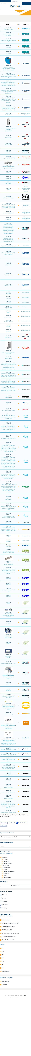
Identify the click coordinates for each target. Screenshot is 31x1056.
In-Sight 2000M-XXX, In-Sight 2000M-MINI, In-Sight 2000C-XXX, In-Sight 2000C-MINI (8, 767)
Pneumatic (6, 861)
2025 (3, 951)
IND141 (8, 603)
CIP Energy (4, 894)
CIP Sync (4, 898)
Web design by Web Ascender (15, 997)
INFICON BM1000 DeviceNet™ (8, 749)
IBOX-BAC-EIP (8, 337)
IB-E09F (8, 326)
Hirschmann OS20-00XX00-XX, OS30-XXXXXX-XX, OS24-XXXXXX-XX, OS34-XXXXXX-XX (8, 84)
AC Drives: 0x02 (5, 920)
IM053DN (8, 546)
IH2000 (8, 536)
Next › (1, 825)
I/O (8, 562)
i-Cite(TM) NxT (8, 397)
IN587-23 (8, 596)
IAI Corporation (25, 292)
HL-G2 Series (8, 114)
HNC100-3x (8, 151)
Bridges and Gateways (9, 871)
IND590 (8, 643)
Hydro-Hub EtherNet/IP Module (8, 245)
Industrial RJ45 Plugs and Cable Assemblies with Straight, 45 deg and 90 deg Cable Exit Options (8, 743)
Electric (6, 859)
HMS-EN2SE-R (8, 144)
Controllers (5, 166)
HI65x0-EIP (8, 47)
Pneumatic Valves (8, 863)
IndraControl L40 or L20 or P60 (8, 663)
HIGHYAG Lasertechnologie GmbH (26, 212)
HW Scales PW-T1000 (8, 198)
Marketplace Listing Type (6, 977)
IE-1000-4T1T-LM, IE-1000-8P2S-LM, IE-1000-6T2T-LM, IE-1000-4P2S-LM (8, 417)
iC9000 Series (8, 358)
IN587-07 (8, 578)
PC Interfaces (7, 877)
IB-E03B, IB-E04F (8, 317)
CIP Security (5, 904)
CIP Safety (4, 908)
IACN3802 (8, 298)
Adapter (6, 869)
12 (18, 822)
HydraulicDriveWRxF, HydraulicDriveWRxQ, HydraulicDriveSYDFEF (8, 240)
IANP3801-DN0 (8, 307)
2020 (3, 968)
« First (2, 822)
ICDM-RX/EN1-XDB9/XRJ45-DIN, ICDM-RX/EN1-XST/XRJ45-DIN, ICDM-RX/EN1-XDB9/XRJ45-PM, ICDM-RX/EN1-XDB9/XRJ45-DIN (8, 366)
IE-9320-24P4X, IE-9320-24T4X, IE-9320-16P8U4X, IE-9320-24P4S (8, 508)
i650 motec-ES (8, 265)
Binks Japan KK (25, 536)
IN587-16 (8, 584)
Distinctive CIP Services (6, 891)
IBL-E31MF (8, 331)
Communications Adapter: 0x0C (9, 936)
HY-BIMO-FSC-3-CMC (8, 213)
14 (22, 822)
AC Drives (12, 352)
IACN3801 (8, 293)
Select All (2, 853)
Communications (5, 128)
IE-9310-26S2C (8, 499)
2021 (3, 964)
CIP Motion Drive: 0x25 (7, 929)
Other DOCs (4, 984)
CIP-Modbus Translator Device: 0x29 (10, 923)
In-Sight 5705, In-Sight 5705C (8, 792)
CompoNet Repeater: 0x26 (8, 939)
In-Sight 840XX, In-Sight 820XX (8, 812)
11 (16, 822)
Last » (5, 825)
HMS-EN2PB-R (8, 137)
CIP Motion (4, 901)
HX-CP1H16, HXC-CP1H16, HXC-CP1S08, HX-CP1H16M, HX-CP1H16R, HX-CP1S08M (8, 206)
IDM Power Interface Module (8, 410)
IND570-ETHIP (8, 637)
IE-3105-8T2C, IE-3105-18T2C (8, 438)
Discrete (11, 67)
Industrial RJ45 (8, 728)
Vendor (25, 24)
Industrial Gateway (8, 714)
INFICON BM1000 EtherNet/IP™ (8, 754)
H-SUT (8, 189)
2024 (3, 954)
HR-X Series (8, 183)
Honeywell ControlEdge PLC (8, 158)
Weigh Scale (8, 613)
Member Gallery (5, 981)
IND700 (8, 657)
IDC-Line (8, 404)
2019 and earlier (5, 971)
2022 (3, 961)
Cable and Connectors (8, 706)
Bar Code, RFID (6, 865)
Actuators (4, 857)
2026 (3, 948)
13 (20, 822)
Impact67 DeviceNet (8, 564)
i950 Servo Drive (8, 275)
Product (8, 24)
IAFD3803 (8, 303)
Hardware (11, 166)
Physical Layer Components (8, 705)
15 (24, 822)
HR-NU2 (8, 172)
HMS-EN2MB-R (8, 131)
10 (14, 822)
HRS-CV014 (8, 178)
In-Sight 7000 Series (8, 798)
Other (5, 875)
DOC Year (2, 944)
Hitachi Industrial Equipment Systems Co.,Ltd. (26, 205)
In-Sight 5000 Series (8, 775)
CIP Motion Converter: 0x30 (8, 926)
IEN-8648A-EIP (8, 522)
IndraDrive (8, 684)
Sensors (5, 67)
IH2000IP (8, 541)
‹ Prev (5, 822)
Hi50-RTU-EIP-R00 (8, 29)
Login (24, 995)
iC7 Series (8, 353)
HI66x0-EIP (8, 53)
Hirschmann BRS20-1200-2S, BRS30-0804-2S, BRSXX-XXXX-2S (8, 76)
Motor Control (5, 352)
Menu (4, 4)
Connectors (8, 727)
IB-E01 (8, 312)
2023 (3, 958)
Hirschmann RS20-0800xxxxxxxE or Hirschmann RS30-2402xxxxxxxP (8, 92)
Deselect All (9, 853)
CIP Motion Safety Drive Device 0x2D (10, 933)
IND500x (8, 623)
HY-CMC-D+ (8, 219)
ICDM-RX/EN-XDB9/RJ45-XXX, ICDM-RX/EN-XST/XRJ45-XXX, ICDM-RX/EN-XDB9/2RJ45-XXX (8, 375)
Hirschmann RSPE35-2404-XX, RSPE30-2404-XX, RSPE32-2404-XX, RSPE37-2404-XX (8, 108)
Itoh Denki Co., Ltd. (25, 311)
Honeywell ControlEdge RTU (8, 168)
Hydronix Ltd (26, 245)
